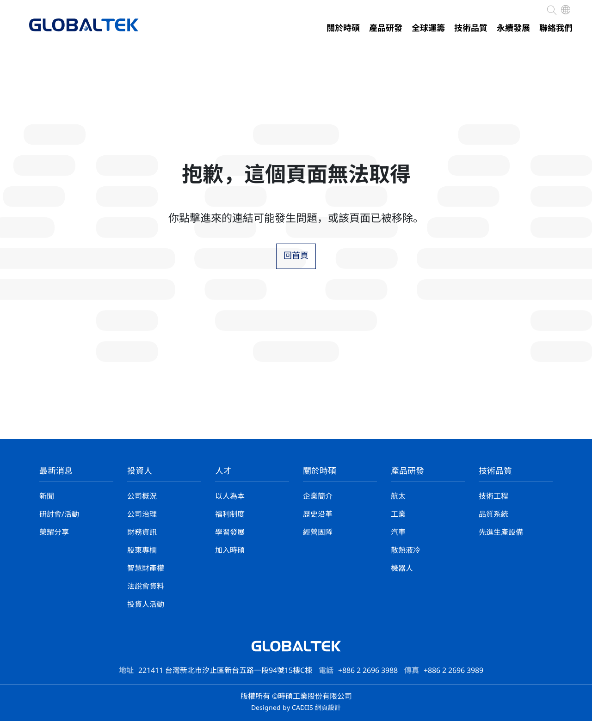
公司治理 (142, 515)
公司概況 (142, 497)
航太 (398, 497)
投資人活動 (145, 605)
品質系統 (493, 515)
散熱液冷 (405, 551)
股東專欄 (142, 551)
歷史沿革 (318, 515)
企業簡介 (318, 497)
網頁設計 (328, 708)
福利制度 (230, 515)
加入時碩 (230, 551)
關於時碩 (343, 28)
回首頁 (296, 256)
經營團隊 (318, 533)
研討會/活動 (59, 515)
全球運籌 (428, 28)
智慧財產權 (145, 569)
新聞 (46, 497)
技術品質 (470, 28)
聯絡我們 (556, 28)
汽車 (398, 533)
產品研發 (385, 28)
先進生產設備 (501, 533)
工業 (398, 515)
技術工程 (493, 497)
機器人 (402, 569)
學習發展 (230, 533)
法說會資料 (145, 587)
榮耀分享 (54, 533)
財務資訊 (142, 533)
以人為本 (230, 497)
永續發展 (513, 28)
